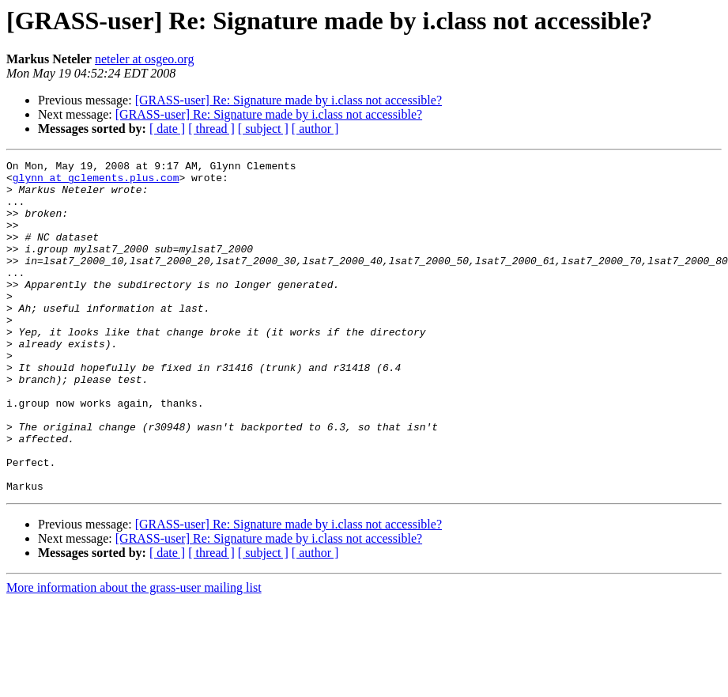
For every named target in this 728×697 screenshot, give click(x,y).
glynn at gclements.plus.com (96, 182)
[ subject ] (263, 128)
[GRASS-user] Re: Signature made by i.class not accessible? (288, 100)
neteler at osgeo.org (144, 59)
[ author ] (315, 128)
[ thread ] (211, 128)
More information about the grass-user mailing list (134, 654)
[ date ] (167, 128)
